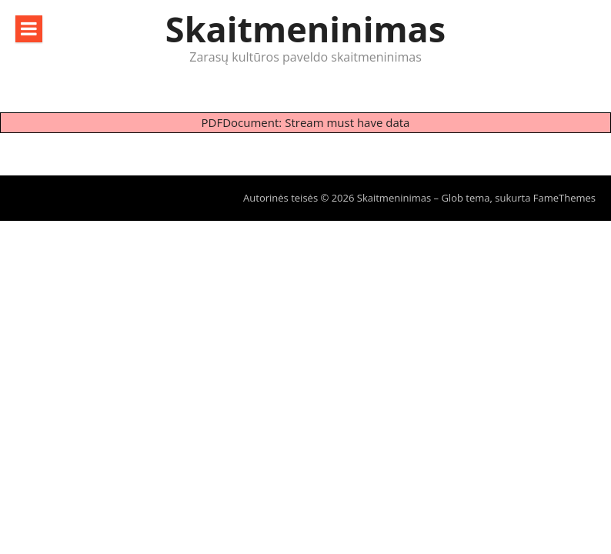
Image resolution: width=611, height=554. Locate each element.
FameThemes (564, 198)
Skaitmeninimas (305, 28)
